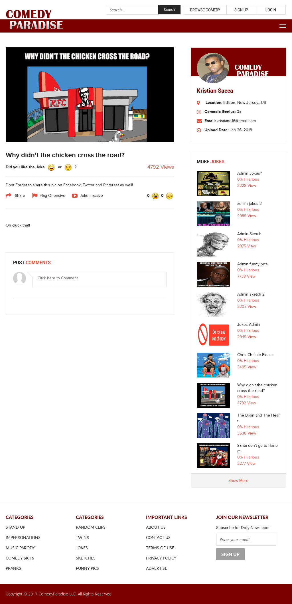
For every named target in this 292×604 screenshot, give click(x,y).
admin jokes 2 (249, 203)
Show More (238, 480)
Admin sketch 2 (251, 294)
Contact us (158, 537)
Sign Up (241, 10)
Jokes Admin (248, 324)
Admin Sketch (249, 234)
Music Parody (20, 547)
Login (270, 10)
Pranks (13, 568)
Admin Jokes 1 (250, 173)
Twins (82, 537)
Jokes (82, 547)
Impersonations (23, 537)
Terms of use (160, 547)
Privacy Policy (161, 558)
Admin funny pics (252, 264)
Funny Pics (87, 568)
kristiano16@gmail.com (236, 121)
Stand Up (15, 527)
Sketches (86, 558)
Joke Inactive (87, 196)
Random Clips (91, 527)
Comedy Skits (20, 558)
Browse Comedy (205, 10)
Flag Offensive (48, 196)
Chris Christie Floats (255, 355)
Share (15, 196)
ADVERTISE (156, 568)
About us (156, 527)
